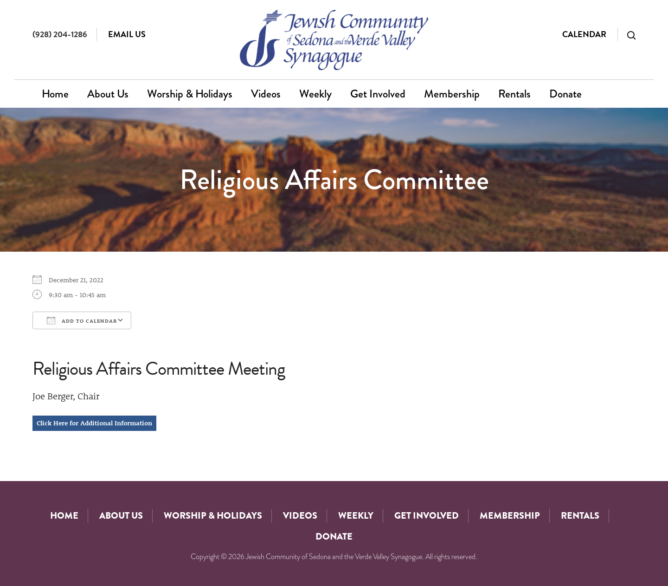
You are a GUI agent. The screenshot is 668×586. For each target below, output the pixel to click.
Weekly (315, 93)
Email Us (127, 34)
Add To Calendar (82, 320)
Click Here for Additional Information (94, 423)
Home (55, 93)
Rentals (514, 93)
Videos (266, 93)
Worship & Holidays (189, 93)
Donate (565, 93)
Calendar (584, 34)
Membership (452, 93)
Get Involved (377, 93)
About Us (107, 93)
